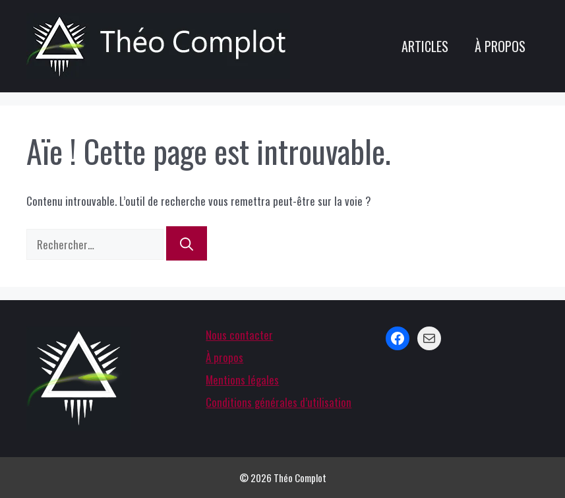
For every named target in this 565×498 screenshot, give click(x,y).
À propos (500, 46)
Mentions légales (242, 379)
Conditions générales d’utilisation (278, 402)
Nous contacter (239, 335)
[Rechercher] (186, 243)
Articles (424, 46)
